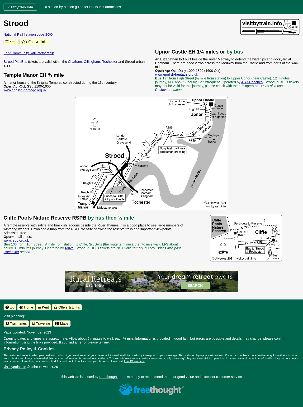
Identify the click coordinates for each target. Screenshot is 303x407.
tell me (104, 342)
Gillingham (92, 62)
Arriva (69, 248)
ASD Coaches (252, 82)
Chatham (75, 62)
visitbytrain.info (15, 367)
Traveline (41, 323)
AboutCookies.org (135, 361)
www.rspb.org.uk (16, 240)
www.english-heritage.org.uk (25, 90)
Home (26, 307)
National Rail (13, 34)
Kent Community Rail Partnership (29, 53)
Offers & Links (34, 42)
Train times (16, 323)
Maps (61, 323)
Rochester (110, 62)
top (9, 307)
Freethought (108, 377)
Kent (11, 42)
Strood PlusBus (15, 62)
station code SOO (39, 34)
